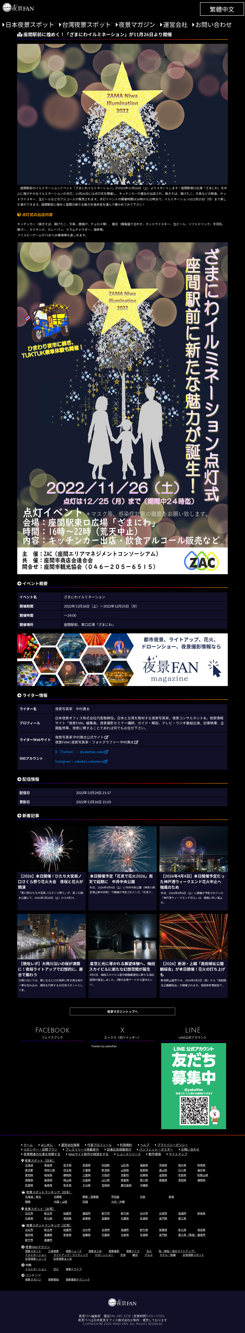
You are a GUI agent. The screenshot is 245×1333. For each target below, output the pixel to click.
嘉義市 (48, 1240)
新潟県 (106, 1170)
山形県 (125, 1165)
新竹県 (125, 1213)
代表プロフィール (99, 1145)
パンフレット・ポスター (156, 1149)
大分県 (86, 1185)
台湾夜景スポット (86, 24)
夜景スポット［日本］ (40, 1160)
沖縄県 (144, 1185)
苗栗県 (86, 1218)
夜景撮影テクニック (78, 1279)
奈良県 (182, 1175)
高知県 (182, 1180)
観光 (135, 1255)
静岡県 (67, 1175)
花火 (149, 1251)
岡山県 (67, 1180)
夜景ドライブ (74, 1269)
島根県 (48, 1180)
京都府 (125, 1175)
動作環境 (155, 1154)
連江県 (182, 1218)
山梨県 (125, 1170)
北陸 (142, 1196)
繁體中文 (222, 9)
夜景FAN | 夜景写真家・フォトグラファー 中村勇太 (96, 742)
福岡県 (201, 1180)
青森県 (48, 1165)
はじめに (47, 1145)
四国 (85, 1201)
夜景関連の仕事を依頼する (42, 1154)
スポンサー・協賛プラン (40, 1149)
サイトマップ (178, 1154)
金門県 (163, 1218)
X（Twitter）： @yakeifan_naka (81, 752)
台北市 (29, 1213)
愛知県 (29, 1175)
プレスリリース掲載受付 (82, 1149)
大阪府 (106, 1175)
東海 (171, 1196)
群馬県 (201, 1165)
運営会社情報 (70, 1145)
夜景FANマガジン (37, 1247)
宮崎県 (106, 1185)
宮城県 (86, 1165)
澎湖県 (144, 1218)
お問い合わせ (213, 24)
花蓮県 (125, 1218)
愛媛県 (163, 1180)
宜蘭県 (106, 1218)
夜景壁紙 (53, 1279)
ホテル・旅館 (168, 1255)
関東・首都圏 (90, 1196)
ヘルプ (144, 1145)
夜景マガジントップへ (122, 1011)
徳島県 (125, 1180)
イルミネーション (36, 1255)
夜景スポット (33, 1251)
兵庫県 (144, 1175)
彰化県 (48, 1218)
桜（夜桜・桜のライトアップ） (177, 1251)
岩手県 (67, 1165)
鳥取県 (29, 1180)
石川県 (182, 1170)
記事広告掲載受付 (119, 1149)
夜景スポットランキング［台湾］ (49, 1225)
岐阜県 (48, 1175)
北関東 (58, 1196)
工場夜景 (53, 1251)
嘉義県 (48, 1234)
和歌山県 (202, 1175)
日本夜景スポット (29, 24)
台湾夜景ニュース (35, 1258)
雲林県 (29, 1234)
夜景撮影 (114, 1251)
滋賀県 (163, 1175)
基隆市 (86, 1213)
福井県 (201, 1170)
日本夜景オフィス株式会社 (112, 1320)
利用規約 (126, 1145)
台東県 (29, 1218)
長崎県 (48, 1185)
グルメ (149, 1255)
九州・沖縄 (118, 1201)
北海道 (29, 1165)
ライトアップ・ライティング (70, 1255)
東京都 (29, 1170)
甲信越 (115, 1196)
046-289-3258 (120, 1316)
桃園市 (67, 1213)
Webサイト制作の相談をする (88, 1154)
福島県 (144, 1165)
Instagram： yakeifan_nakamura (81, 761)
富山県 (163, 1170)
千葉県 (86, 1170)
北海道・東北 (33, 1196)
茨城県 (163, 1165)
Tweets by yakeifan (104, 1046)
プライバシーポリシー (172, 1145)
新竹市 (106, 1213)
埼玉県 (67, 1170)
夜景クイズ (133, 1251)
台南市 (163, 1213)
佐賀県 (29, 1185)
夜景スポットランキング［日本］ (49, 1192)
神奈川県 (49, 1170)
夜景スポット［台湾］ (40, 1209)
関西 (27, 1201)
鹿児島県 (126, 1185)
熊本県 (67, 1185)
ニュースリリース (129, 1154)
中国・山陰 (60, 1201)
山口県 (106, 1180)
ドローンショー (104, 1255)
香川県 (144, 1180)
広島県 (86, 1180)
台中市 (144, 1213)
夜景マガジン (137, 24)
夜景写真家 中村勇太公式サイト (81, 737)
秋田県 (106, 1165)
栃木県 (182, 1165)
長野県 (144, 1170)
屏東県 (201, 1213)
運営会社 (175, 24)
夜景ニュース (74, 1251)
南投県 (67, 1218)
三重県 (86, 1175)
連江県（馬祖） (187, 1234)
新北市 (48, 1213)
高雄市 (182, 1213)
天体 (123, 1255)
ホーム (28, 1145)
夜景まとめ (95, 1251)
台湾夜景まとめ (62, 1258)
